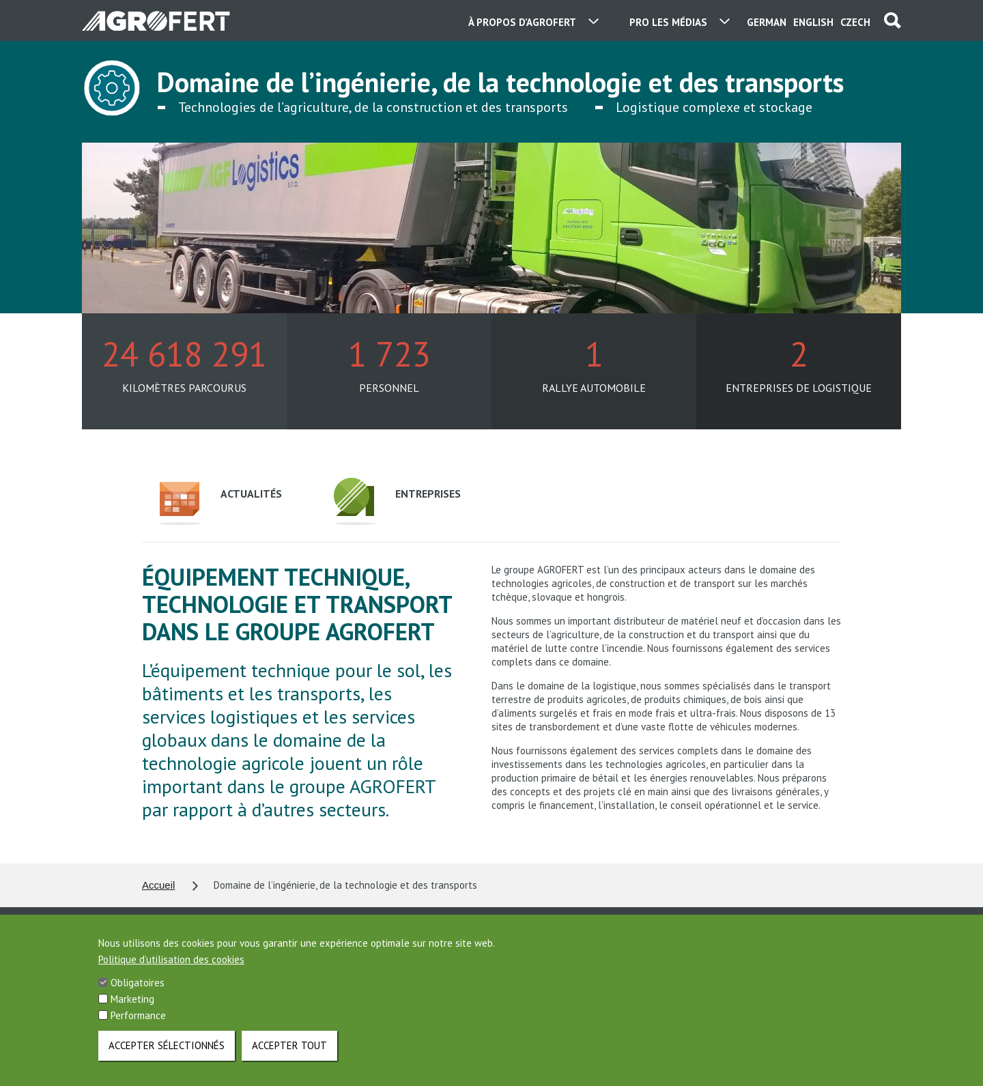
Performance (138, 1028)
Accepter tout (289, 1058)
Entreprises (397, 501)
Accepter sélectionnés (167, 1058)
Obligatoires (138, 995)
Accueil (158, 885)
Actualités (220, 503)
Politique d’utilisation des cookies (171, 972)
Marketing (132, 1011)
